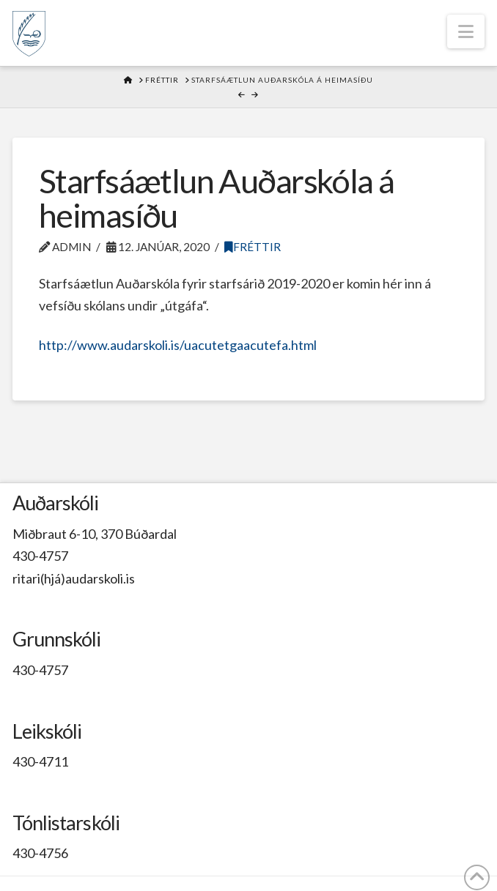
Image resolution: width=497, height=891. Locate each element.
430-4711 (40, 761)
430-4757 (40, 556)
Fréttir (252, 246)
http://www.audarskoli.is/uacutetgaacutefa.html (179, 345)
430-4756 (40, 853)
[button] (466, 31)
